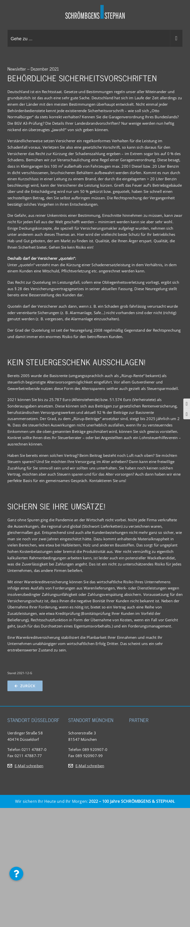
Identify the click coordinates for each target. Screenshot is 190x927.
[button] (16, 874)
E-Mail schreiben (29, 765)
